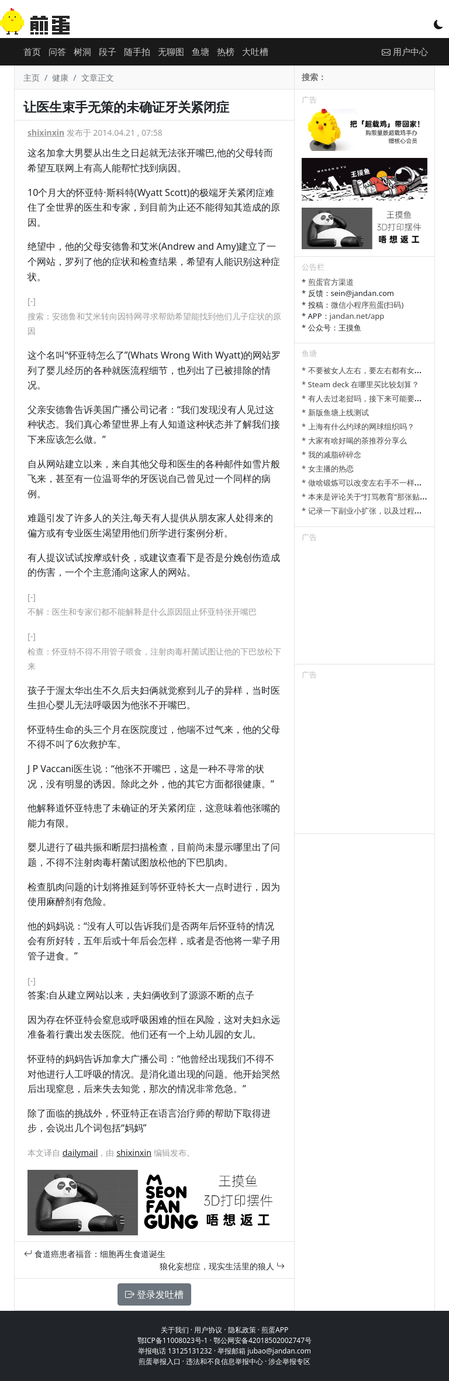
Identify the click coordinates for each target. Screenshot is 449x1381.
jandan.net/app (357, 316)
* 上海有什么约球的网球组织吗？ (358, 426)
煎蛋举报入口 (160, 1361)
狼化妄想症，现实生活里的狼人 (222, 1266)
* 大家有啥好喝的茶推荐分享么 (354, 440)
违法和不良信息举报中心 (224, 1361)
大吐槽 (255, 51)
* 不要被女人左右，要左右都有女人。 (366, 370)
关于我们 (175, 1330)
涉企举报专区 (289, 1361)
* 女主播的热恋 (328, 468)
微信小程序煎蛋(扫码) (367, 304)
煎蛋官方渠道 (331, 282)
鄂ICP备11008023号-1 (172, 1340)
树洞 (82, 51)
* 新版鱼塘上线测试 (335, 412)
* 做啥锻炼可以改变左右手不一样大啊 (366, 482)
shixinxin (45, 132)
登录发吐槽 (154, 1294)
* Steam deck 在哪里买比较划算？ (360, 384)
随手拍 (137, 51)
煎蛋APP (274, 1330)
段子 (107, 51)
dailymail (80, 1152)
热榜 (225, 51)
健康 (60, 77)
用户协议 (208, 1330)
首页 (32, 51)
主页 (31, 77)
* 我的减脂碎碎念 (331, 454)
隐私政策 (242, 1330)
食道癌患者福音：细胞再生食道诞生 (94, 1253)
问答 (57, 51)
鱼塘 (200, 51)
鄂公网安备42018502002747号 (262, 1340)
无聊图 (171, 51)
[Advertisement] (364, 605)
